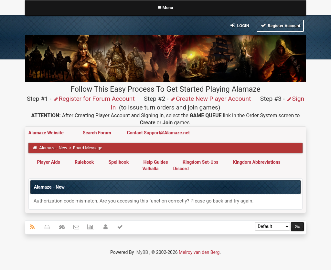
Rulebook (84, 162)
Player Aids (48, 162)
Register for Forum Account (94, 98)
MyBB (142, 252)
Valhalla (150, 168)
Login (239, 25)
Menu (165, 7)
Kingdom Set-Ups (201, 162)
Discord (181, 168)
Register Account (280, 25)
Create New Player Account (210, 98)
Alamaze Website (46, 132)
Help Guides (155, 162)
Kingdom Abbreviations (257, 162)
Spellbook (119, 162)
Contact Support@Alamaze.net (158, 132)
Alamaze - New (53, 147)
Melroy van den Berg (199, 252)
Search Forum (97, 132)
